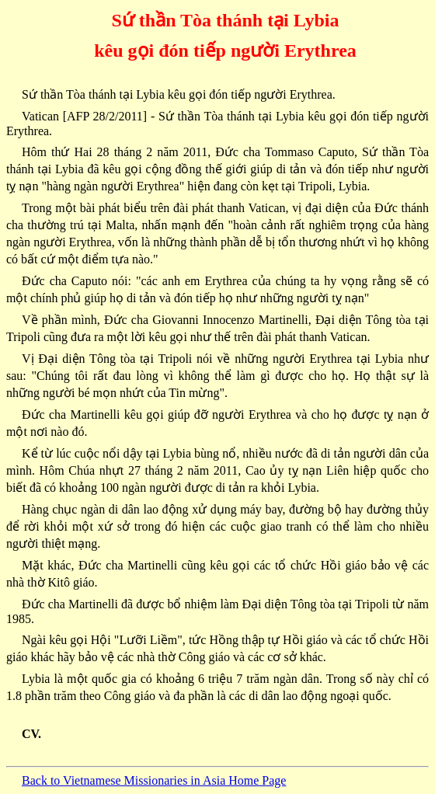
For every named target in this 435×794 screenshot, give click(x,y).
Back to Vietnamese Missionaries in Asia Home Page (154, 780)
